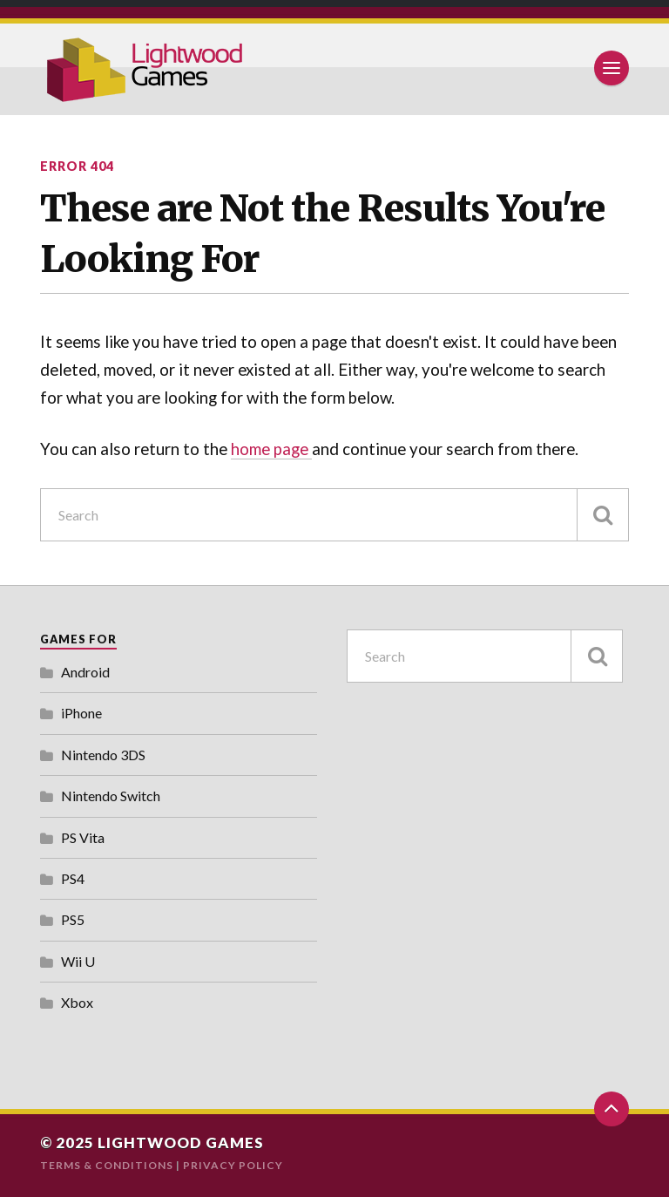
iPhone (81, 712)
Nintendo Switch (110, 795)
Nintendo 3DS (103, 754)
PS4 (72, 878)
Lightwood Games (181, 1142)
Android (85, 671)
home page (271, 449)
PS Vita (83, 837)
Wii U (78, 961)
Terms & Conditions (106, 1165)
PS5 (72, 919)
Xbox (77, 1002)
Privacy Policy (233, 1165)
